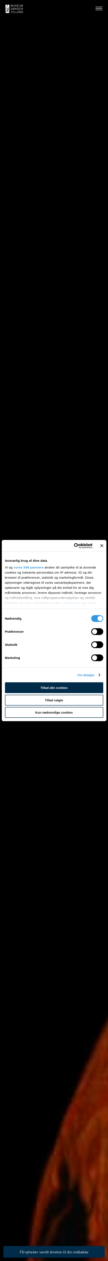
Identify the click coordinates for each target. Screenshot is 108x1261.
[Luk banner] (101, 545)
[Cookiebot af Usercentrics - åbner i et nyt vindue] (73, 545)
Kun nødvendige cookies (54, 712)
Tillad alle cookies (53, 688)
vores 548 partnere (29, 567)
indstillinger (70, 602)
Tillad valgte (54, 700)
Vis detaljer (86, 675)
